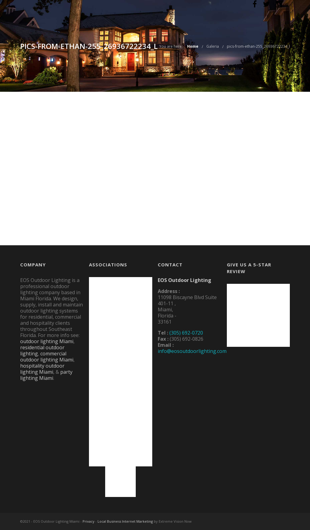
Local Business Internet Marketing (125, 521)
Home (192, 46)
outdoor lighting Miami (46, 341)
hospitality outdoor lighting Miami (42, 368)
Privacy (88, 521)
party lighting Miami (46, 375)
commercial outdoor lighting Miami (46, 356)
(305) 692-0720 (186, 332)
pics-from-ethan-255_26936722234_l (258, 46)
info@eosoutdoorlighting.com (192, 351)
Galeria (212, 46)
